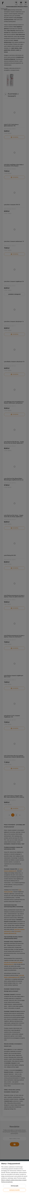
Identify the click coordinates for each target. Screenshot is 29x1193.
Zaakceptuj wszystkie (14, 1190)
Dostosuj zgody (14, 1185)
